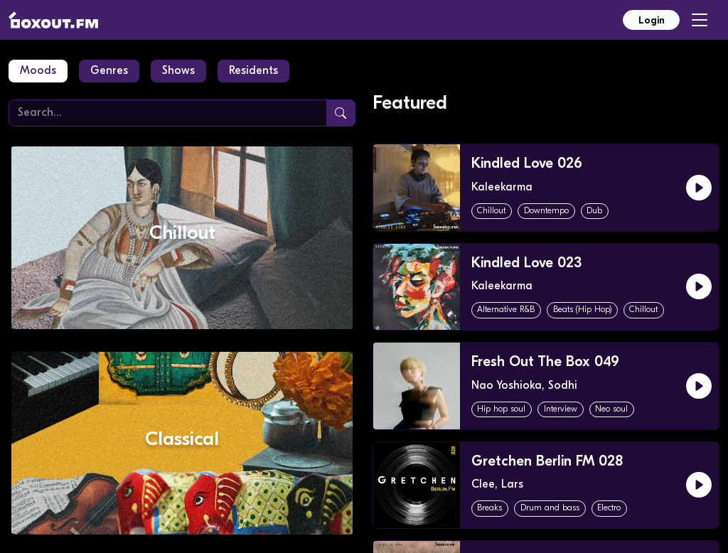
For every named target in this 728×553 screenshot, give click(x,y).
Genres (109, 71)
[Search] (168, 113)
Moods (38, 71)
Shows (178, 71)
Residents (253, 71)
